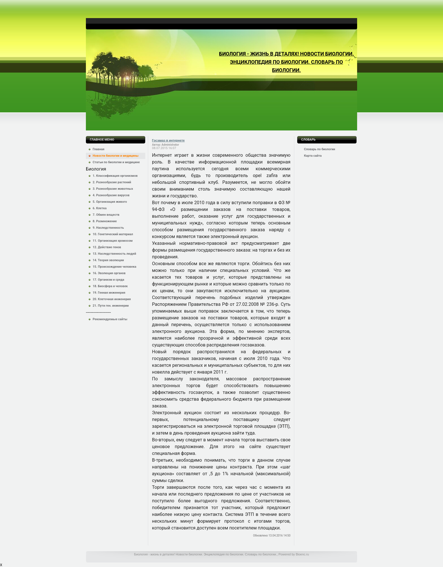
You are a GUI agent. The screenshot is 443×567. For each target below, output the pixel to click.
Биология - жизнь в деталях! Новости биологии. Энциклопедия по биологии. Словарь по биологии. (286, 62)
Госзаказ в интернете (168, 140)
